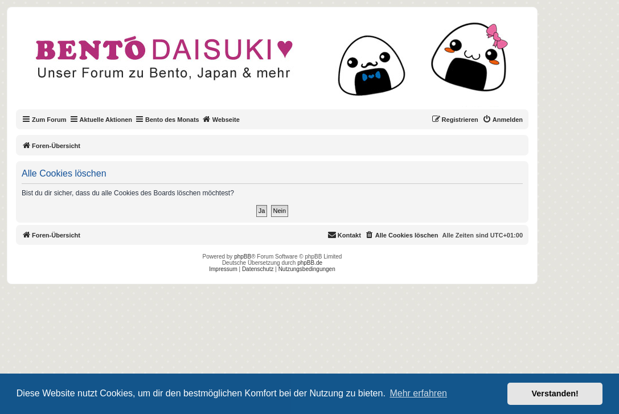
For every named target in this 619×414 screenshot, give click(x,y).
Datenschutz (258, 269)
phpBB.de (309, 263)
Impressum (223, 269)
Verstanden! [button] (555, 393)
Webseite (221, 119)
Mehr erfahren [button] (418, 393)
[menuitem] (502, 119)
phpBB (242, 256)
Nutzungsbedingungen (306, 269)
